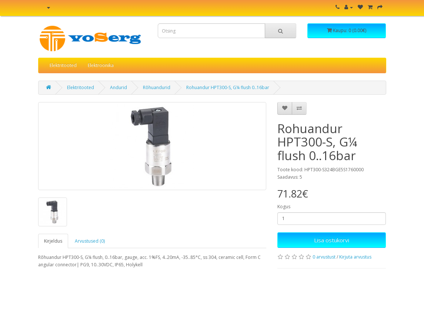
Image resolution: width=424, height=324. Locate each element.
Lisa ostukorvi (331, 240)
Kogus (283, 206)
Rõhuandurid (156, 87)
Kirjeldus (53, 241)
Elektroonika (101, 65)
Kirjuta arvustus (355, 257)
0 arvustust (324, 257)
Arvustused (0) (90, 241)
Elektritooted (63, 65)
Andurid (118, 87)
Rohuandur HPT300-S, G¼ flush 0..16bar (227, 87)
